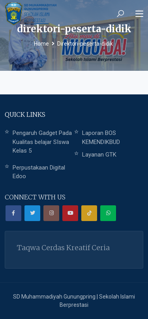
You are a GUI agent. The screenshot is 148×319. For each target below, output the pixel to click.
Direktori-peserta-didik (85, 44)
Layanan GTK (99, 154)
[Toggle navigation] (139, 14)
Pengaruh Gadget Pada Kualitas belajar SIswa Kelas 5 (42, 141)
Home (41, 44)
